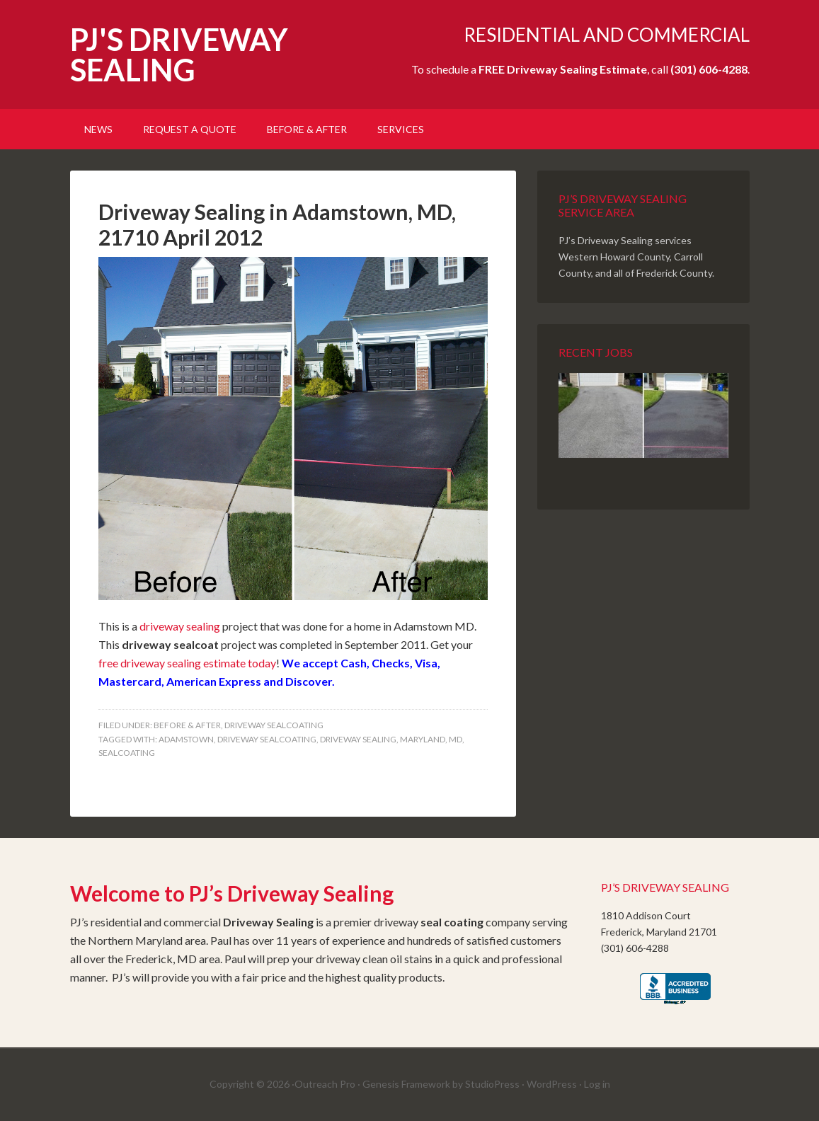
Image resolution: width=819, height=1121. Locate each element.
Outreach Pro (324, 1084)
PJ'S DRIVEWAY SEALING (179, 54)
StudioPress (492, 1084)
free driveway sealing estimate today (187, 662)
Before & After (187, 725)
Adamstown (186, 739)
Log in (597, 1084)
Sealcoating (126, 752)
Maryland (422, 739)
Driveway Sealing (358, 739)
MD (455, 739)
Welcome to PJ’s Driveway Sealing (232, 893)
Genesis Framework (406, 1084)
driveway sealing (179, 626)
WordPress (552, 1084)
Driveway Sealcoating (266, 739)
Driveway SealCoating (273, 725)
